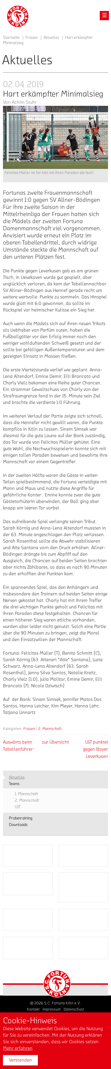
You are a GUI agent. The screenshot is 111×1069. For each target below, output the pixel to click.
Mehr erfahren (18, 1048)
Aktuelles (51, 38)
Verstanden (20, 1060)
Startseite (11, 38)
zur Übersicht (55, 742)
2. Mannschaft (50, 729)
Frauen (29, 729)
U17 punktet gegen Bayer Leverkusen (95, 749)
